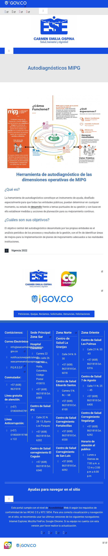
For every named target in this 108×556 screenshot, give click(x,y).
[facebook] (7, 11)
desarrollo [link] (36, 206)
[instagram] (21, 11)
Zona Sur (36, 337)
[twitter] (14, 11)
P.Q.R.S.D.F (17, 367)
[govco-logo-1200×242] (15, 1)
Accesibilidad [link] (56, 507)
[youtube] (28, 11)
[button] (54, 250)
